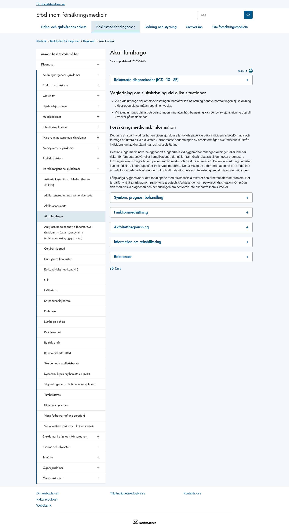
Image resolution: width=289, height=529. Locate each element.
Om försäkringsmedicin (230, 26)
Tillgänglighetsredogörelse (127, 493)
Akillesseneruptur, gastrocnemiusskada (68, 195)
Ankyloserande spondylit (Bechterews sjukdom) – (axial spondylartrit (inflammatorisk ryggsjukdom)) (67, 232)
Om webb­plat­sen (47, 493)
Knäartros (50, 311)
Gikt (46, 280)
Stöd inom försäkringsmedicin (72, 15)
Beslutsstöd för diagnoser (115, 26)
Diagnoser (89, 41)
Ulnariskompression (56, 405)
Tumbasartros (52, 395)
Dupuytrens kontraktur (57, 259)
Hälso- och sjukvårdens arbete (64, 26)
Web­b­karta (43, 505)
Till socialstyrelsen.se (50, 4)
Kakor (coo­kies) (46, 499)
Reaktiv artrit (52, 342)
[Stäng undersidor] (98, 64)
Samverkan (194, 26)
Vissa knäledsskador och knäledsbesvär (69, 426)
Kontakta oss (192, 493)
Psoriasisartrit (52, 332)
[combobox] (225, 15)
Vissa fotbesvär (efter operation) (64, 415)
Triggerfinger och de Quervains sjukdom (69, 384)
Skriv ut (245, 71)
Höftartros (50, 290)
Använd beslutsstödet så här (60, 54)
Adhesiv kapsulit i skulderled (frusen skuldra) (67, 182)
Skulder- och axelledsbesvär (61, 363)
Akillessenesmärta (55, 206)
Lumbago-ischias (54, 321)
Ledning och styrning (160, 26)
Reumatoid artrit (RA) (57, 353)
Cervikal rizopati (54, 248)
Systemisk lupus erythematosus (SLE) (67, 374)
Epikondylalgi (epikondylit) (61, 269)
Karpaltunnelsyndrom (57, 301)
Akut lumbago (53, 216)
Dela (115, 268)
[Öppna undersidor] (98, 74)
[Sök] (221, 15)
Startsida (41, 41)
